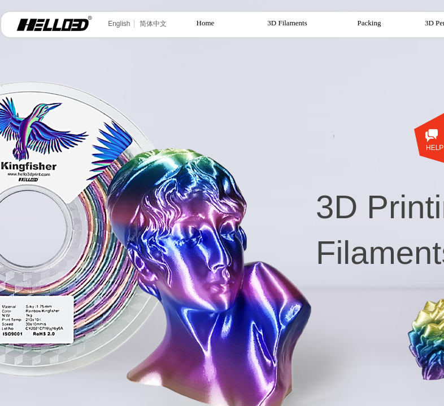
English (119, 24)
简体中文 (153, 24)
